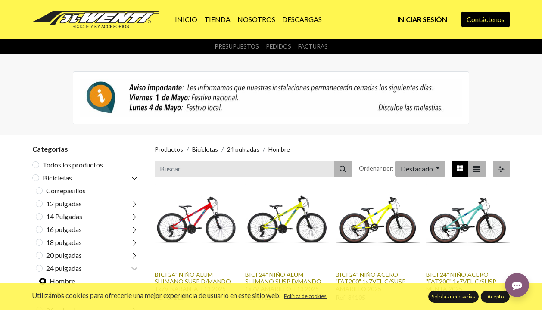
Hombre (62, 281)
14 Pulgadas (64, 216)
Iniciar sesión (422, 19)
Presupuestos (237, 46)
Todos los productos (73, 165)
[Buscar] (343, 169)
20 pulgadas (64, 255)
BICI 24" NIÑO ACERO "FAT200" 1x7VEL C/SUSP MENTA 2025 (461, 282)
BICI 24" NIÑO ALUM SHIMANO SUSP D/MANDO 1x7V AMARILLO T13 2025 (283, 282)
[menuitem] (186, 19)
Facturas (313, 46)
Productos (169, 149)
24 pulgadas (64, 268)
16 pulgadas (64, 229)
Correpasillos (66, 190)
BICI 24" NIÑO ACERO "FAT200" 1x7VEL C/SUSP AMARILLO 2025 (371, 282)
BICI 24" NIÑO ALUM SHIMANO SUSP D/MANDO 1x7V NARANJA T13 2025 (193, 282)
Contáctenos (486, 19)
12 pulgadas (64, 203)
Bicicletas (57, 178)
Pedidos (278, 46)
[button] (420, 169)
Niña (57, 294)
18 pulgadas (64, 242)
